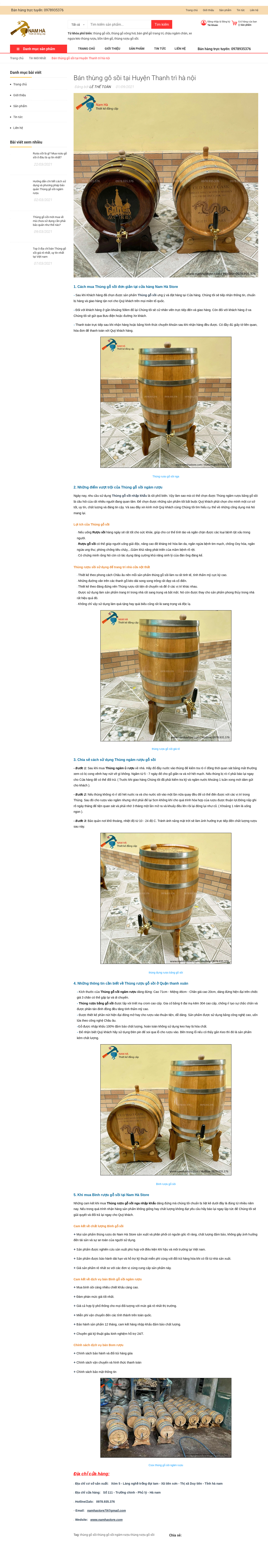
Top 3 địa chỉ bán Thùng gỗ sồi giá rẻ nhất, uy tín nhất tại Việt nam (49, 252)
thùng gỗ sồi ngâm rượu (113, 1534)
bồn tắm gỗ (105, 38)
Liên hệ (254, 10)
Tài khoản (212, 25)
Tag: (76, 1534)
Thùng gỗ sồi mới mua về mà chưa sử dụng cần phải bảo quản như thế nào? (49, 220)
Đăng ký (226, 21)
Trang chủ (192, 10)
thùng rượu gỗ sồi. (126, 38)
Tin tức (241, 10)
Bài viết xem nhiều (26, 142)
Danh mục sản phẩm (39, 49)
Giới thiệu (208, 10)
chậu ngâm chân (176, 33)
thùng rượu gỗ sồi (142, 1534)
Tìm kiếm (162, 24)
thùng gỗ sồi (101, 33)
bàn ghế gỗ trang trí (150, 33)
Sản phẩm (225, 10)
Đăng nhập (213, 21)
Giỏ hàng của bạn (247, 21)
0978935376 (54, 10)
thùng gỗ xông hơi (123, 33)
